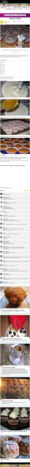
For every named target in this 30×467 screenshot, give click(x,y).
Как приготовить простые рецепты (4, 1)
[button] (29, 1)
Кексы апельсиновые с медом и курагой (13, 310)
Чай (2, 366)
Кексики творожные (7, 401)
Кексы (3, 309)
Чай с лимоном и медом (8, 367)
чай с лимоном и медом (17, 224)
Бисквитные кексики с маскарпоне (11, 338)
